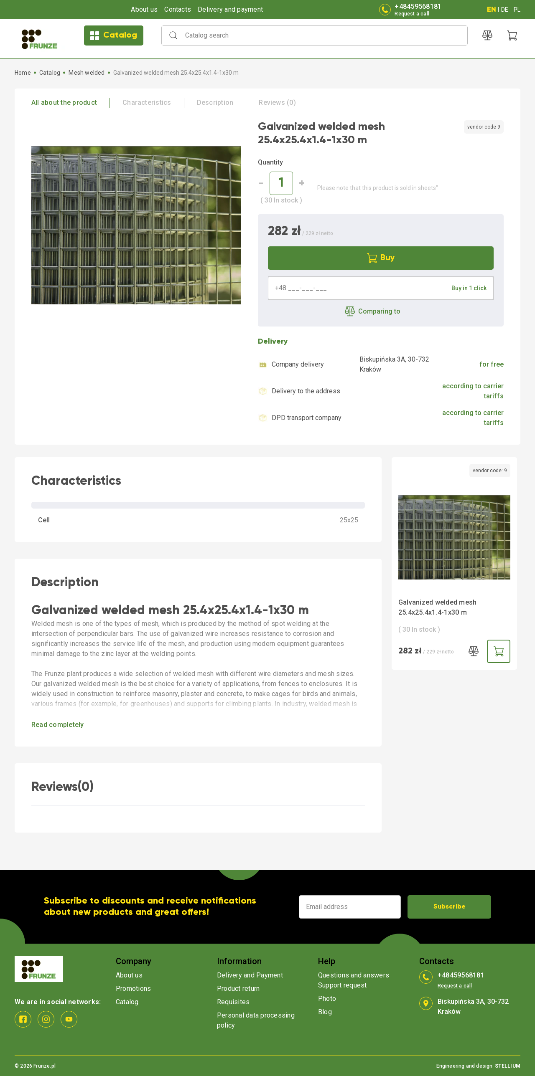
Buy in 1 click (469, 288)
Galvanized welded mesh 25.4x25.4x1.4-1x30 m (437, 607)
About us (144, 9)
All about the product (64, 102)
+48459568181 (418, 6)
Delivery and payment (230, 9)
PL (517, 9)
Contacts (177, 9)
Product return (238, 988)
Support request (342, 985)
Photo (327, 999)
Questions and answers (353, 975)
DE (504, 9)
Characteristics (146, 102)
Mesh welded (86, 72)
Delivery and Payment (250, 975)
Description (215, 102)
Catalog (113, 35)
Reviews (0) (277, 102)
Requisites (233, 1002)
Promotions (133, 988)
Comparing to (372, 311)
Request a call (412, 14)
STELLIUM (507, 1066)
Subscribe (449, 907)
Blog (325, 1012)
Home (23, 72)
